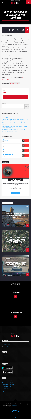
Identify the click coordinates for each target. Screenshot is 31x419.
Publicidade (6, 388)
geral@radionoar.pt (9, 347)
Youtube (5, 358)
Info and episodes (15, 193)
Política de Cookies (7, 386)
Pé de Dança (5, 140)
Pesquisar (4, 103)
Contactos (5, 391)
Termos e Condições (8, 390)
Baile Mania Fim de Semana (8, 154)
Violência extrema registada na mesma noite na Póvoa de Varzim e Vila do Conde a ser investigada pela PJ (16, 240)
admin (4, 92)
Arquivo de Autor (15, 97)
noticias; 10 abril (14, 83)
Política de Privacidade (8, 384)
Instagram (5, 357)
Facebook (5, 355)
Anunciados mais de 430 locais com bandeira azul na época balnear (15, 215)
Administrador (6, 224)
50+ (3, 150)
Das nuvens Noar (16, 312)
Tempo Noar (16, 292)
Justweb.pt (14, 406)
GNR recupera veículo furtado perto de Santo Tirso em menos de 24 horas (15, 264)
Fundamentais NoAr (7, 145)
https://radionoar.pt (9, 344)
